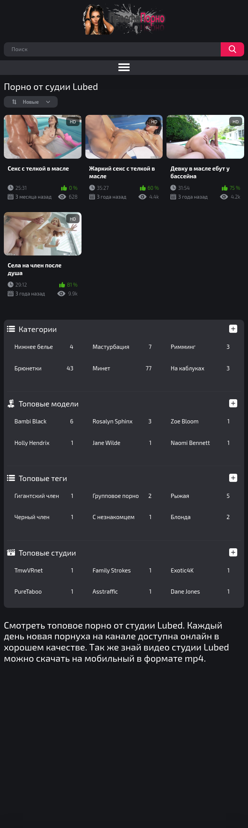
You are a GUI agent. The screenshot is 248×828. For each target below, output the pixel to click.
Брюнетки (44, 368)
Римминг (200, 346)
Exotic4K (200, 570)
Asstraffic (122, 591)
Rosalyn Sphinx (122, 421)
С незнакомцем (122, 516)
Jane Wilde (122, 442)
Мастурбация (122, 346)
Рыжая (200, 495)
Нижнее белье (44, 346)
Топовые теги (43, 478)
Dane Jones (200, 591)
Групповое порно (122, 495)
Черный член (44, 516)
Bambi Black (44, 421)
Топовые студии (47, 552)
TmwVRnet (44, 570)
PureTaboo (44, 591)
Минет (122, 368)
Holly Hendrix (44, 442)
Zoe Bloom (200, 421)
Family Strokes (122, 570)
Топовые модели (49, 403)
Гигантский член (44, 495)
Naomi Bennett (200, 442)
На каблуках (200, 368)
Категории (38, 329)
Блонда (200, 516)
